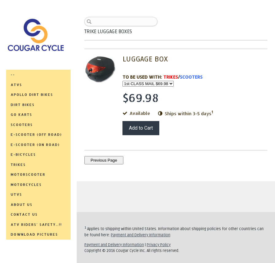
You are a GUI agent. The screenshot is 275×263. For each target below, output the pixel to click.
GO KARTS (21, 114)
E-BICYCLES (23, 154)
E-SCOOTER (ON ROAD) (35, 145)
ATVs (16, 85)
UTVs (16, 194)
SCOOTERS (22, 125)
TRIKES (18, 165)
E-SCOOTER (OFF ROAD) (36, 134)
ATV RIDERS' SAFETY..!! (36, 224)
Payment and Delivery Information (140, 235)
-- (13, 75)
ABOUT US (22, 204)
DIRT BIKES (23, 105)
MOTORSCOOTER (28, 174)
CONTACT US (24, 214)
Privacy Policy (159, 244)
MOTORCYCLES (26, 185)
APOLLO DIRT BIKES (32, 94)
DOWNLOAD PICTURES (34, 234)
